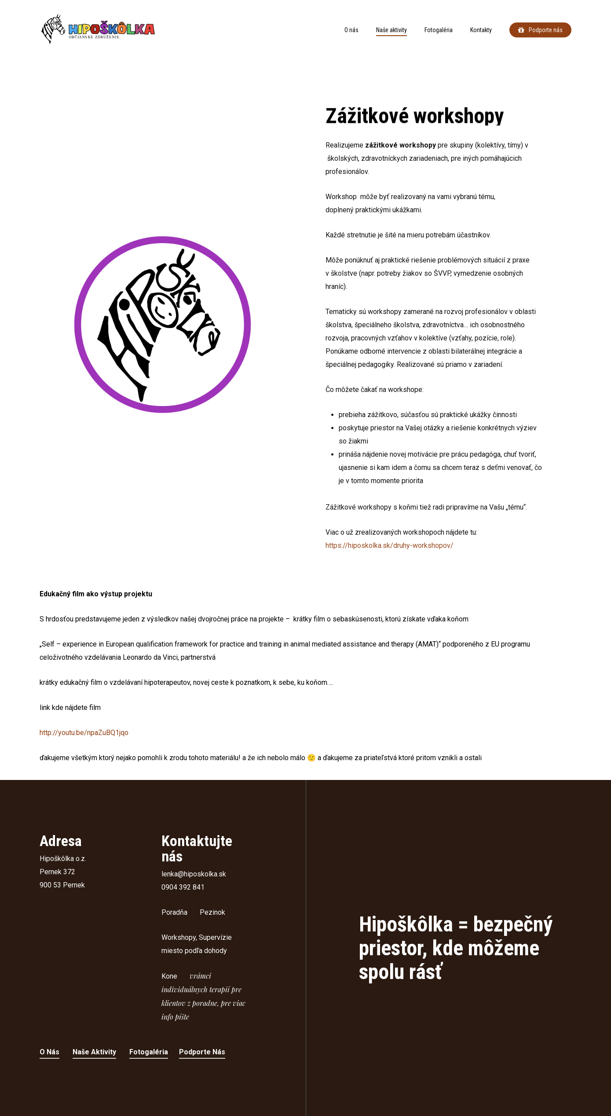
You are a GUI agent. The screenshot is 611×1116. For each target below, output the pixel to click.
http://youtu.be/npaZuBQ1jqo (84, 732)
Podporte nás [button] (202, 1052)
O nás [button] (49, 1052)
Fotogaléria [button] (148, 1052)
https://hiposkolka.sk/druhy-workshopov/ (390, 555)
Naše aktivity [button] (94, 1052)
